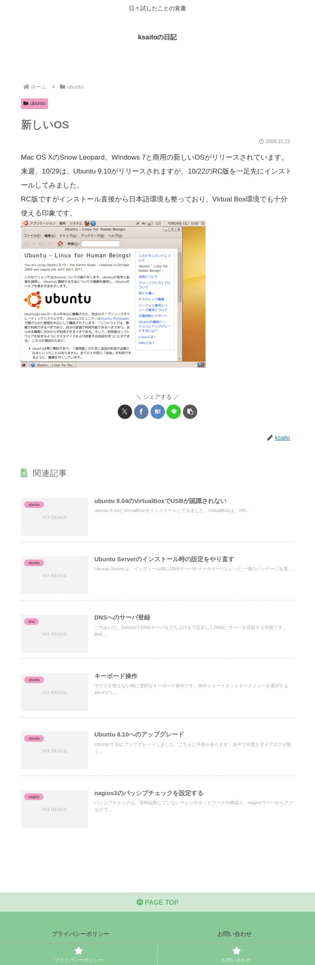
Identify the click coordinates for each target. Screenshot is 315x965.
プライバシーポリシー (80, 938)
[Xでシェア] (125, 412)
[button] (190, 412)
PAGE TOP (157, 906)
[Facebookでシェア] (141, 412)
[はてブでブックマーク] (158, 412)
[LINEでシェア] (174, 412)
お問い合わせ (234, 938)
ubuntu (34, 103)
